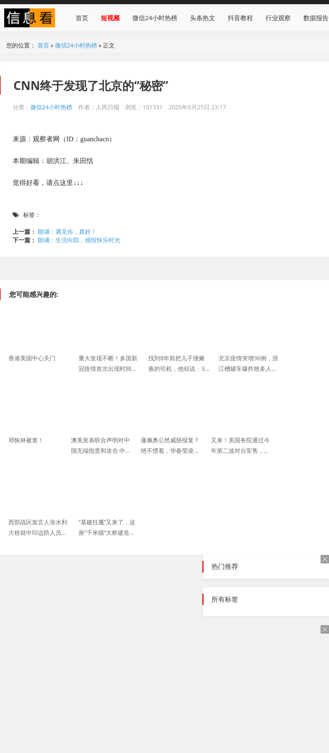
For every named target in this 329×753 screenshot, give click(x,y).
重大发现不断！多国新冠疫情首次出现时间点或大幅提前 (108, 363)
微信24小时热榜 (154, 17)
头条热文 (202, 17)
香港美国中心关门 (31, 358)
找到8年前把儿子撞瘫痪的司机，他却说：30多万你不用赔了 (178, 363)
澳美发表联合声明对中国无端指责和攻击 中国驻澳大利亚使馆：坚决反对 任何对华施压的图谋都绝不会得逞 (101, 445)
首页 (82, 17)
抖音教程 (240, 17)
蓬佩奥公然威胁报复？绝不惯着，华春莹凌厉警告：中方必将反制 (170, 445)
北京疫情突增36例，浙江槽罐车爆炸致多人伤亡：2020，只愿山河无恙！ (248, 363)
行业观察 (278, 17)
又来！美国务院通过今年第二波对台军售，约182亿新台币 (240, 445)
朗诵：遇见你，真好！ (67, 231)
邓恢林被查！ (26, 440)
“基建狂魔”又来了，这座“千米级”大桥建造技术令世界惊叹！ (107, 527)
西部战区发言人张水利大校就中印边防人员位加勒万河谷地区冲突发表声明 (37, 527)
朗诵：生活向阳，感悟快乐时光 (79, 240)
